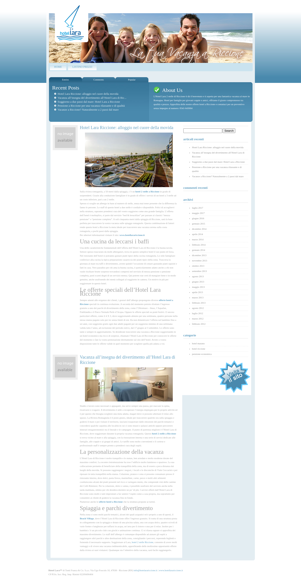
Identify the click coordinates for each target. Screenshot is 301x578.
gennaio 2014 (198, 250)
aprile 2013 (197, 292)
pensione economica (202, 354)
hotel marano (198, 343)
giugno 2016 (198, 218)
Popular (131, 79)
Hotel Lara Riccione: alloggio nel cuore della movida (88, 93)
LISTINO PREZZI (82, 66)
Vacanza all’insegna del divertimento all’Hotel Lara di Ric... (92, 97)
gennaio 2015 (198, 223)
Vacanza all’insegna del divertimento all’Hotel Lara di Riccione (218, 154)
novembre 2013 (199, 260)
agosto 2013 (198, 276)
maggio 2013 (198, 287)
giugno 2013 (198, 281)
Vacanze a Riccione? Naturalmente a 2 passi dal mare (88, 109)
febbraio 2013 (198, 302)
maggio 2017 (198, 213)
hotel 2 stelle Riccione (142, 542)
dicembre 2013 (199, 255)
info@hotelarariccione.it (145, 570)
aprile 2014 (197, 234)
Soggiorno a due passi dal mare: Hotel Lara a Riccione (89, 101)
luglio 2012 (197, 313)
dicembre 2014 (199, 229)
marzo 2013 (198, 297)
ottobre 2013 (198, 265)
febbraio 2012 (198, 324)
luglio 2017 (197, 207)
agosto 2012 (198, 308)
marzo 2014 (198, 239)
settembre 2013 (199, 271)
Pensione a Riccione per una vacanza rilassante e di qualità (91, 105)
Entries (65, 79)
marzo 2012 (198, 318)
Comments (98, 79)
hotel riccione (198, 348)
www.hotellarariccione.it (171, 570)
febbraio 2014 (198, 244)
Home (58, 66)
